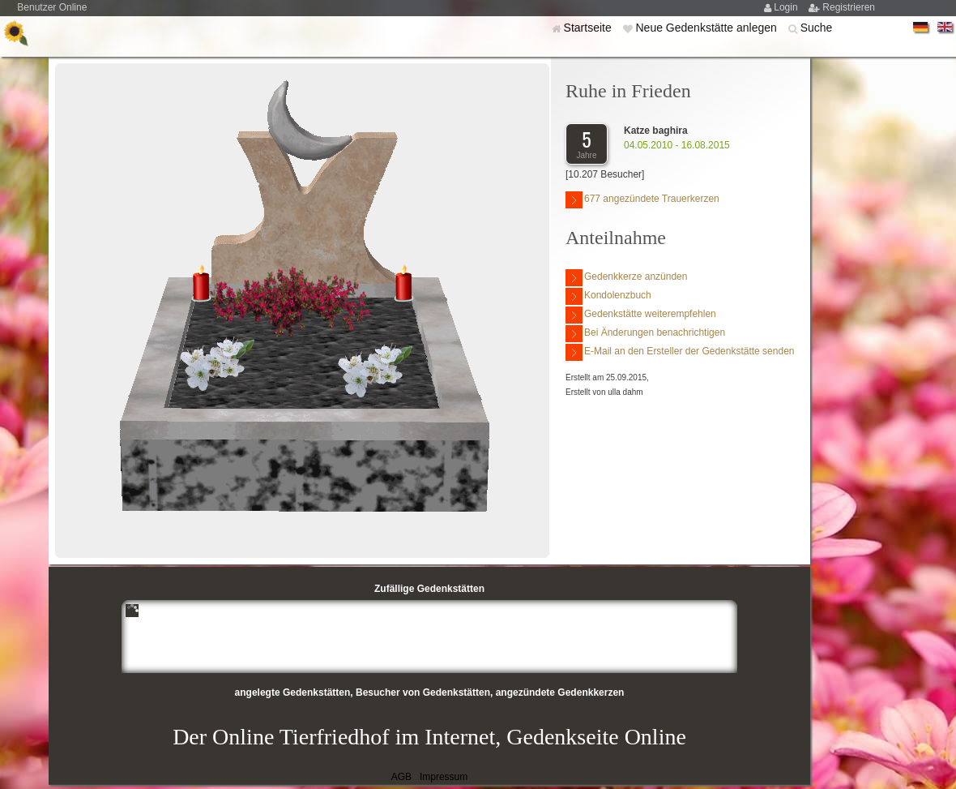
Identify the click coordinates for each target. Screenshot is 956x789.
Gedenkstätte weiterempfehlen (640, 315)
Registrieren (848, 7)
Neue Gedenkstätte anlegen (707, 27)
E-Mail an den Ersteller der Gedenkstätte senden (679, 352)
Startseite (589, 27)
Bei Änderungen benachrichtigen (645, 333)
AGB (401, 777)
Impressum (443, 777)
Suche (816, 27)
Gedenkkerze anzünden (626, 277)
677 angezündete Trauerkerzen (642, 199)
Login (787, 7)
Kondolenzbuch (608, 296)
